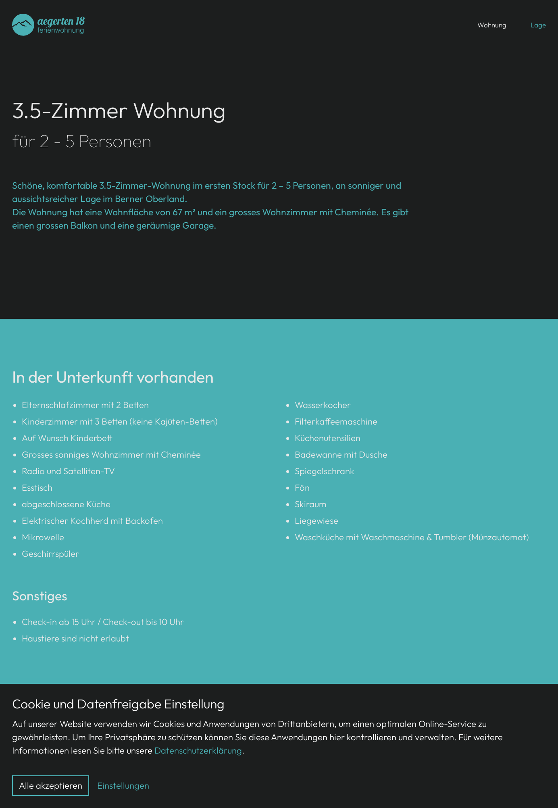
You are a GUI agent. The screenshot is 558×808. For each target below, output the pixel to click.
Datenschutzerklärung (198, 750)
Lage (538, 25)
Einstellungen (123, 785)
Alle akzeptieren (50, 785)
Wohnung (491, 25)
